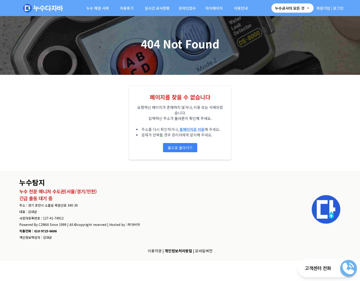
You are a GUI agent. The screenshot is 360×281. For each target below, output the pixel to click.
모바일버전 (203, 250)
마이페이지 (214, 8)
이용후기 (127, 8)
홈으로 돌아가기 (180, 147)
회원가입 (323, 8)
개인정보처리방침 (178, 250)
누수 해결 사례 (97, 8)
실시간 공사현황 (157, 8)
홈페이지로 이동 (192, 129)
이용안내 (241, 8)
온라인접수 (187, 8)
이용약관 (155, 250)
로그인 (338, 8)
